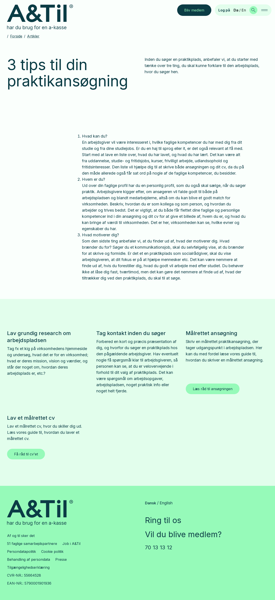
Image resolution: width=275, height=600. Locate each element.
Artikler (33, 36)
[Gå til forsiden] (43, 17)
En (244, 10)
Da (236, 10)
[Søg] (253, 10)
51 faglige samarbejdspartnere (32, 543)
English (166, 503)
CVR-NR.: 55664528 (24, 575)
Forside (16, 36)
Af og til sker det (21, 535)
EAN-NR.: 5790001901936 (29, 583)
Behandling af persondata (28, 559)
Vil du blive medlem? (183, 534)
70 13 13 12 (158, 547)
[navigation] (264, 10)
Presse (61, 559)
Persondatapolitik (21, 551)
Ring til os (163, 520)
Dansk (150, 503)
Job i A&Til (71, 543)
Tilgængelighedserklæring (28, 567)
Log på (224, 10)
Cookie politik (52, 551)
